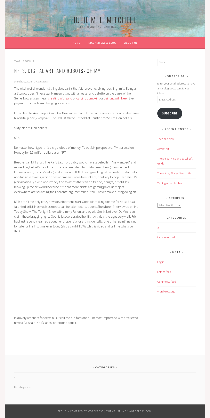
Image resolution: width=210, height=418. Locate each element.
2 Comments (41, 81)
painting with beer (116, 98)
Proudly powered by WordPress (81, 411)
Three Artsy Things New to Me (174, 173)
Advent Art (163, 149)
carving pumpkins (88, 98)
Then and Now (165, 139)
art (158, 227)
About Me (130, 43)
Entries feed (164, 272)
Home (76, 43)
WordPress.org (166, 291)
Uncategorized (166, 237)
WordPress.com (140, 411)
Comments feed (166, 281)
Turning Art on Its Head (170, 183)
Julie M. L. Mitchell (105, 19)
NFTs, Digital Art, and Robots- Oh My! (58, 70)
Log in (160, 262)
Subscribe (170, 113)
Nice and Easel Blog (102, 43)
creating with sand (60, 98)
